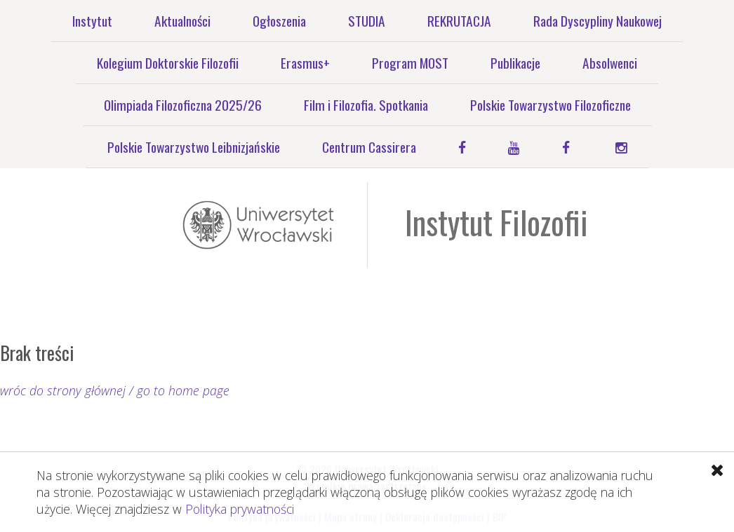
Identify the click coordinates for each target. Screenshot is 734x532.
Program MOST (410, 63)
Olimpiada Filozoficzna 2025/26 (183, 105)
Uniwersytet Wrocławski (258, 225)
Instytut (92, 21)
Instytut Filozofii (496, 221)
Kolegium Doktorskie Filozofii (168, 63)
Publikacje (515, 63)
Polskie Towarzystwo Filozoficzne (550, 105)
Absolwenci (609, 63)
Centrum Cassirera (369, 147)
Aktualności (182, 21)
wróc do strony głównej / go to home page (114, 390)
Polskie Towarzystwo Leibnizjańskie (193, 147)
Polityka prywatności (239, 508)
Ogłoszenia (279, 21)
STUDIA (366, 21)
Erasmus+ (305, 63)
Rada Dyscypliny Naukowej (597, 21)
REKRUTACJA (459, 21)
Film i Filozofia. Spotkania (366, 105)
